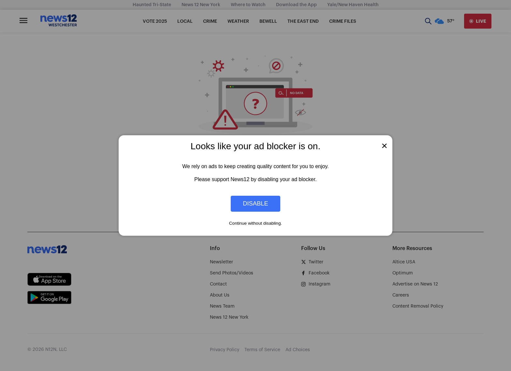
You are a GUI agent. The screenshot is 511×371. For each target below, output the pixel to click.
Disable (255, 203)
